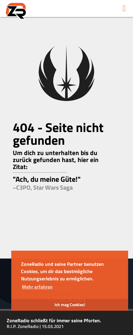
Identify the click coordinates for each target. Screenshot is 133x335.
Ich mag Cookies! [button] (69, 304)
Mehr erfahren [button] (37, 286)
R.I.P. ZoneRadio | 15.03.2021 (35, 326)
